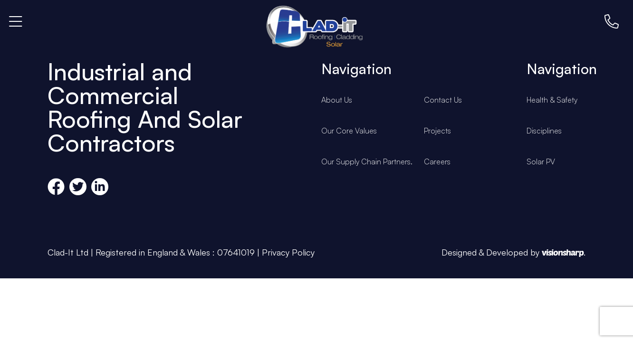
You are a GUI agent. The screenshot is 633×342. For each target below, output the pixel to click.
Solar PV (541, 161)
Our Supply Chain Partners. (366, 161)
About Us (336, 99)
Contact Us (443, 99)
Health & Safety (552, 99)
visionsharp (563, 252)
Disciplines (544, 130)
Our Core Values (349, 130)
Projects (437, 130)
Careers (437, 161)
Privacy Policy (288, 252)
